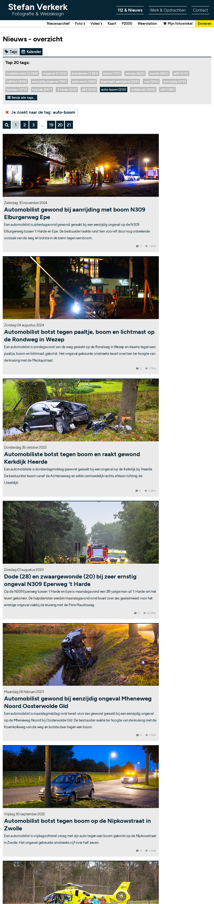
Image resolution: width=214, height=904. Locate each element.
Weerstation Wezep (107, 779)
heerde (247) (42, 90)
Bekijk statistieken (135, 885)
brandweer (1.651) (85, 74)
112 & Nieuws (127, 10)
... (42, 125)
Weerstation (142, 24)
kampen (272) (17, 90)
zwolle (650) (159, 74)
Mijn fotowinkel (175, 24)
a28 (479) (181, 74)
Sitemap (127, 888)
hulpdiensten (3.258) (22, 74)
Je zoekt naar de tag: (39, 112)
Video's (88, 24)
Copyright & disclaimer (86, 888)
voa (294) (151, 82)
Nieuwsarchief (48, 24)
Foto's (71, 24)
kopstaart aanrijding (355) (120, 82)
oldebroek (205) (143, 90)
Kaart (105, 24)
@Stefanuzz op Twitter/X (107, 806)
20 (60, 125)
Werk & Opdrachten (166, 10)
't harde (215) (66, 90)
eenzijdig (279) (175, 82)
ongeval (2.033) (54, 74)
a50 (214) (89, 90)
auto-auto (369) (84, 82)
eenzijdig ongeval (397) (49, 82)
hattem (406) (17, 82)
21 (69, 125)
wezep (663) (135, 74)
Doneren (204, 24)
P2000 (121, 24)
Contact (200, 10)
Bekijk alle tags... (21, 98)
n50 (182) (167, 90)
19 (51, 125)
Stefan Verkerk (38, 9)
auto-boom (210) (113, 90)
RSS (140, 888)
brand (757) (111, 74)
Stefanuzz (110, 798)
